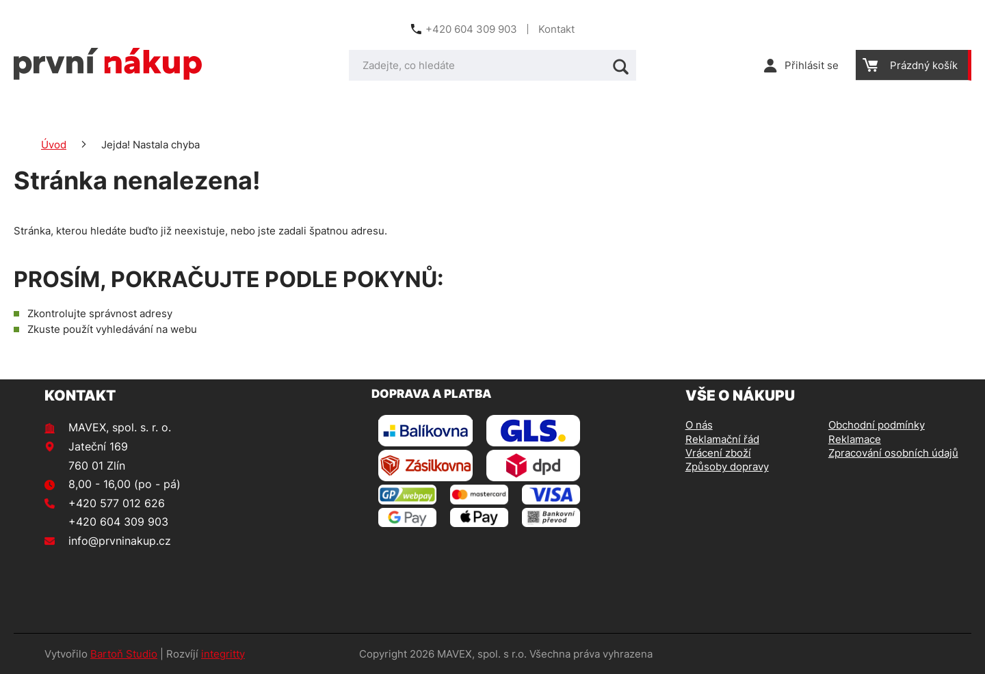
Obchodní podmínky (876, 424)
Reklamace (854, 439)
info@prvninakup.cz (119, 541)
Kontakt (556, 29)
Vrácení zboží (718, 452)
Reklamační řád (722, 439)
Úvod (53, 144)
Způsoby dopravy (727, 466)
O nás (699, 424)
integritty (223, 653)
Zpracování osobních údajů (893, 452)
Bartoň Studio (123, 653)
